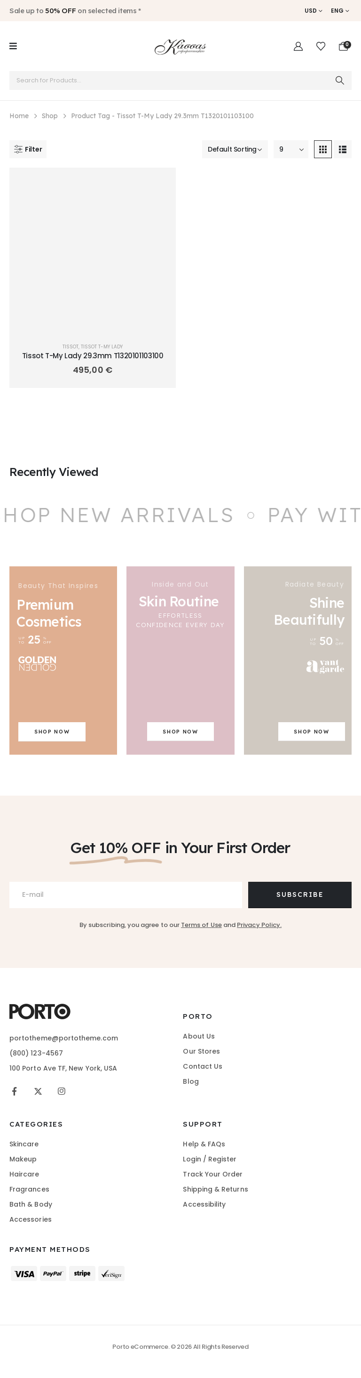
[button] (28, 149)
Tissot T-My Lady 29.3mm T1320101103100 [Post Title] (93, 356)
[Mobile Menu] (13, 46)
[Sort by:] (235, 149)
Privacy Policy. (259, 924)
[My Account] (298, 46)
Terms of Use (201, 924)
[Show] (291, 149)
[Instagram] (61, 1091)
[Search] (340, 80)
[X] (37, 1091)
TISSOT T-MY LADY (102, 346)
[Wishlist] (320, 46)
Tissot (70, 346)
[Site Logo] (180, 46)
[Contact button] (300, 895)
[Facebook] (14, 1091)
